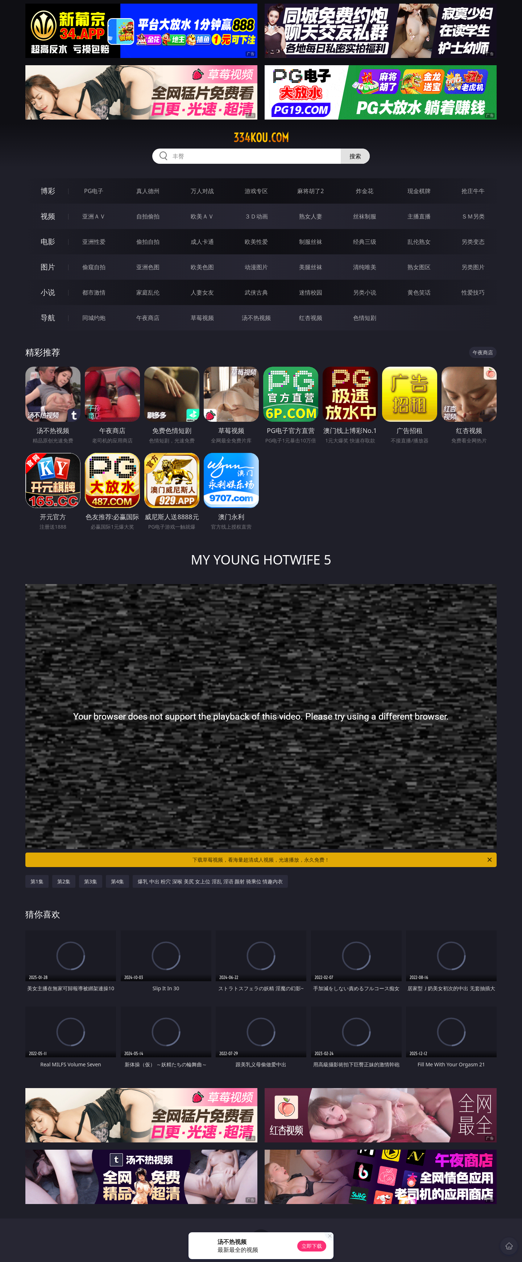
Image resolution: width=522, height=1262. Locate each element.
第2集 (63, 881)
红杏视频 (310, 318)
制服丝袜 (310, 242)
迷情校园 (310, 292)
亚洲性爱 (93, 242)
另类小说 (364, 292)
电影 (48, 241)
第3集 (90, 881)
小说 (48, 292)
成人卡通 (202, 242)
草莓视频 (202, 318)
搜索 (355, 156)
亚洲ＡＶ (93, 216)
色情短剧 (364, 318)
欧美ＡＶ (202, 216)
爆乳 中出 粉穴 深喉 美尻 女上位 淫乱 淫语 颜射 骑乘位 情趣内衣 (210, 881)
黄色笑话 (419, 292)
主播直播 (419, 216)
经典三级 (364, 242)
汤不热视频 (256, 318)
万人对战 (202, 191)
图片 (48, 267)
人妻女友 (202, 292)
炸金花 (364, 191)
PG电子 (93, 191)
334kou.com (261, 137)
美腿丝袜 (310, 267)
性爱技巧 (473, 292)
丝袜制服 (364, 216)
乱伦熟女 (419, 242)
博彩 (48, 191)
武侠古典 (256, 292)
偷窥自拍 (93, 267)
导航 (48, 317)
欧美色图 (202, 267)
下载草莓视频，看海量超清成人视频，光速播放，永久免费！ (342, 859)
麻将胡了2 (310, 191)
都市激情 (93, 292)
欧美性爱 (256, 242)
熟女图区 (419, 267)
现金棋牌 (419, 191)
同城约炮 (93, 318)
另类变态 (473, 242)
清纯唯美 (364, 267)
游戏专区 (256, 191)
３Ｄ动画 (256, 216)
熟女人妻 (310, 216)
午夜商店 (148, 318)
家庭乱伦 (148, 292)
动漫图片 (256, 267)
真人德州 (148, 191)
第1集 (37, 881)
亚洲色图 (148, 267)
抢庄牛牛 (473, 191)
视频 (48, 216)
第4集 (117, 881)
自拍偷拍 (148, 216)
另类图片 (473, 267)
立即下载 (312, 1245)
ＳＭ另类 (473, 216)
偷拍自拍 (148, 242)
